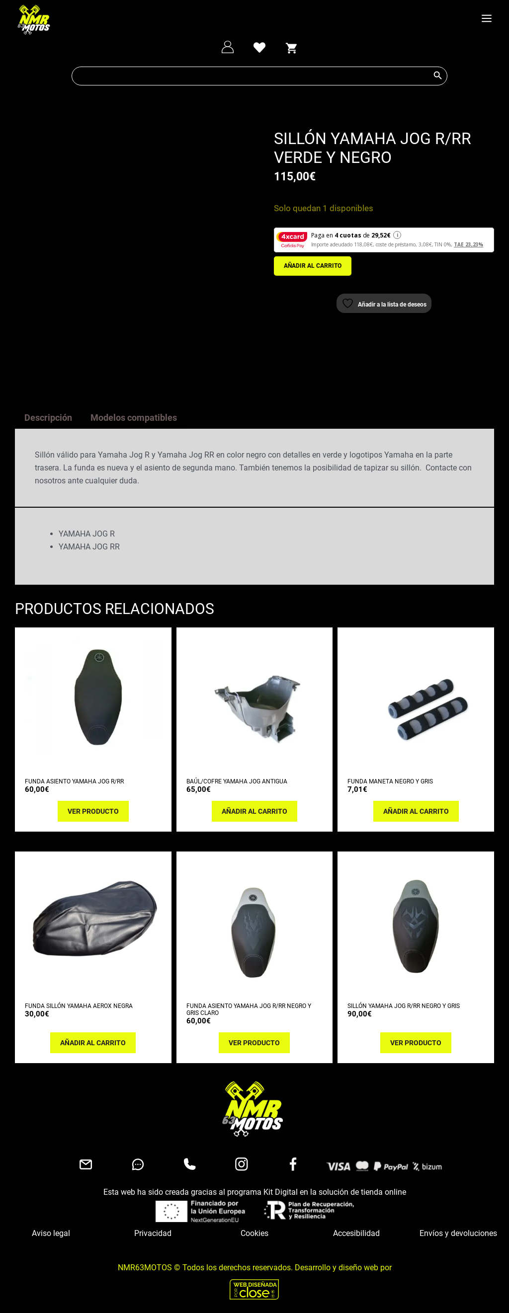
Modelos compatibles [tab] (133, 415)
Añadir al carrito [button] (254, 809)
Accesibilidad (356, 1231)
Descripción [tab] (48, 415)
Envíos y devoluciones (458, 1231)
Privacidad (152, 1231)
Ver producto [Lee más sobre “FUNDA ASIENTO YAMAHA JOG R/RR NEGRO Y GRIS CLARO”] (254, 1041)
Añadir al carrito (312, 265)
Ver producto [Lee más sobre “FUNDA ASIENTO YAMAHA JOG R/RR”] (93, 809)
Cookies (254, 1231)
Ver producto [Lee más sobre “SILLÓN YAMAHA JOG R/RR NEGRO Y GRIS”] (415, 1041)
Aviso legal (51, 1231)
